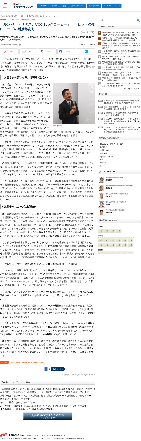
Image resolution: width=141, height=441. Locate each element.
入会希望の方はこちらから (47, 416)
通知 (30, 51)
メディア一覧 (5, 438)
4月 (101, 231)
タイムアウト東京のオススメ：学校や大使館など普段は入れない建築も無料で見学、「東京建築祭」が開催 (122, 121)
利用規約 (103, 147)
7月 (131, 240)
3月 (107, 231)
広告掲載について (107, 153)
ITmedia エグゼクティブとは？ (112, 144)
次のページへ (58, 369)
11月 (107, 240)
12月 (101, 240)
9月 (119, 240)
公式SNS (14, 438)
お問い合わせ (105, 150)
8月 (125, 240)
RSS (101, 160)
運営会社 (64, 438)
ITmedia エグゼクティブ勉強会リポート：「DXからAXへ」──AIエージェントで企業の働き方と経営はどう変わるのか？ (122, 129)
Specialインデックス (108, 157)
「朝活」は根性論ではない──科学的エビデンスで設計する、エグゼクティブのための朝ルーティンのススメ (121, 45)
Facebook (103, 163)
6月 (101, 245)
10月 (113, 240)
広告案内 (22, 438)
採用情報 (72, 438)
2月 (113, 231)
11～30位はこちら (131, 89)
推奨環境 (80, 438)
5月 (107, 245)
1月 (119, 231)
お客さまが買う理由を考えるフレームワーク (27, 363)
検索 (138, 20)
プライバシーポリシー (47, 438)
